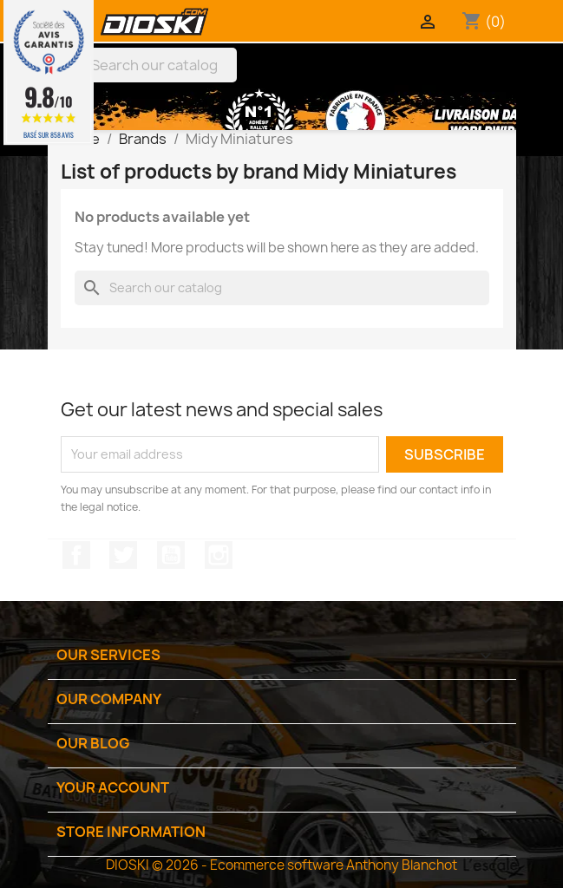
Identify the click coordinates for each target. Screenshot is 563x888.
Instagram (218, 555)
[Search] (146, 65)
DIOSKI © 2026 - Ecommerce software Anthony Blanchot (281, 865)
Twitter (123, 555)
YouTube (171, 555)
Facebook (76, 555)
